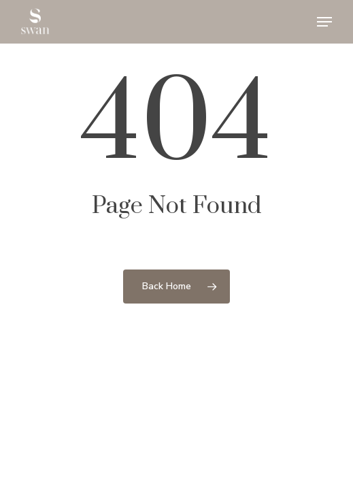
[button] (324, 22)
